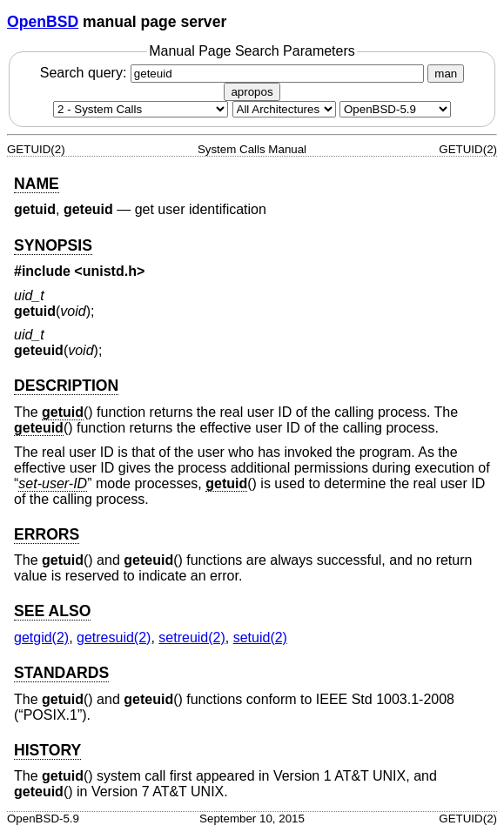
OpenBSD (42, 21)
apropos (251, 91)
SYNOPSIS (53, 245)
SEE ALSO (52, 611)
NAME (36, 183)
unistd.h (110, 271)
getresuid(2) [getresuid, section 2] (114, 637)
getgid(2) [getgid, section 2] (41, 637)
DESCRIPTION (66, 385)
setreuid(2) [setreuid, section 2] (191, 637)
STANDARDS (61, 672)
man (445, 73)
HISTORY (47, 750)
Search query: (234, 72)
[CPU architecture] (284, 109)
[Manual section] (140, 109)
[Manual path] (395, 109)
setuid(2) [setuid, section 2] (260, 637)
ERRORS (46, 534)
